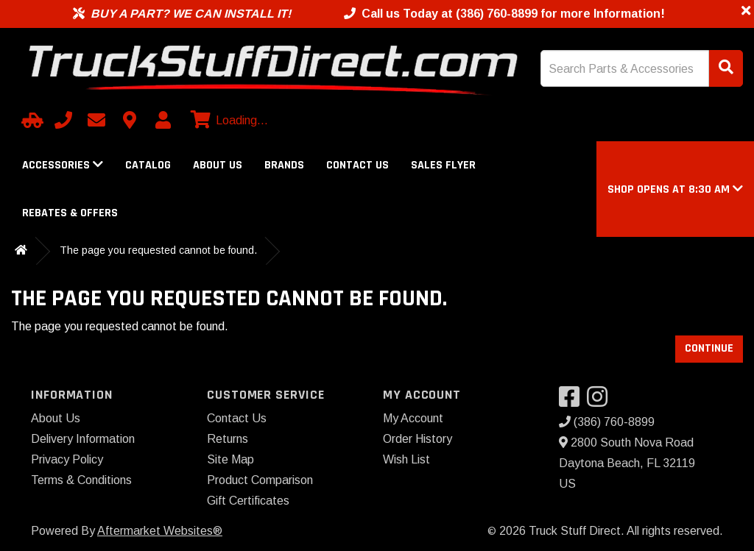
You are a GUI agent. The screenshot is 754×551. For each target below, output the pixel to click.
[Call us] (63, 120)
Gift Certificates (248, 500)
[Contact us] (129, 120)
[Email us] (96, 120)
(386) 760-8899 (607, 422)
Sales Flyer (443, 165)
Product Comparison (260, 480)
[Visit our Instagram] (601, 401)
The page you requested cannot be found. (158, 250)
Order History (417, 439)
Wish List (406, 459)
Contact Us (357, 165)
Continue (709, 348)
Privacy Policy (67, 459)
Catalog (148, 165)
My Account (413, 418)
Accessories (62, 165)
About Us (217, 165)
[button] (675, 189)
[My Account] (163, 120)
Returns (227, 439)
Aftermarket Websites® (159, 531)
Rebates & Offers (70, 213)
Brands (284, 165)
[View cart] (227, 120)
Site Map (230, 459)
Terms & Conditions (81, 480)
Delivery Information (83, 439)
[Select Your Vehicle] (30, 120)
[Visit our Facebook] (573, 401)
